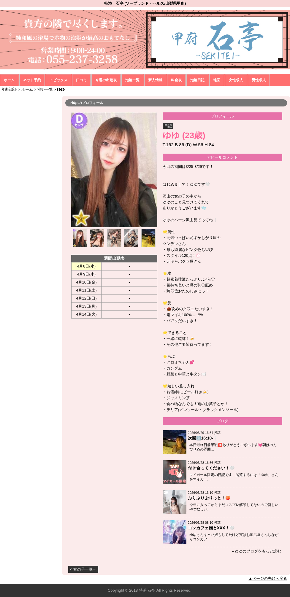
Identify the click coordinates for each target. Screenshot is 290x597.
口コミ (81, 80)
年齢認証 (9, 89)
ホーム (9, 80)
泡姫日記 (197, 80)
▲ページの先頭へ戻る (267, 578)
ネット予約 (32, 80)
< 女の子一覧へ (83, 569)
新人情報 (155, 80)
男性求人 (259, 80)
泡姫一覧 (132, 80)
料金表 (176, 80)
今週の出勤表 (106, 80)
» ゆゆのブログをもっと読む (256, 551)
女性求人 (236, 80)
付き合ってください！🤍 (211, 468)
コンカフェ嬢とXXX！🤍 (211, 528)
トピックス (58, 80)
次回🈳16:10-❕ (203, 438)
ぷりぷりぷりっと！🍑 (209, 498)
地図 (216, 80)
